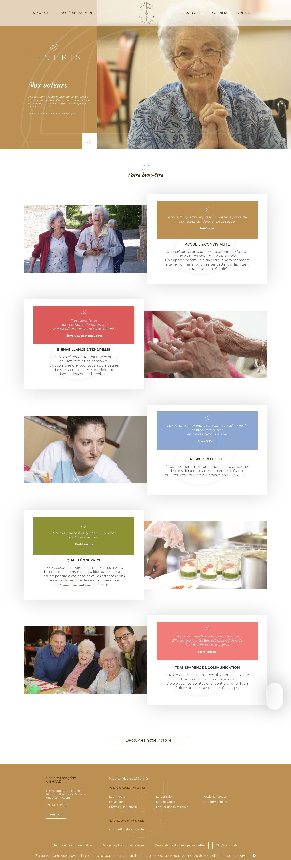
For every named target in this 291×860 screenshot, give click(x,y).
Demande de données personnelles (180, 845)
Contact (243, 13)
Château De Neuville (123, 807)
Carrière (220, 13)
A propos (41, 13)
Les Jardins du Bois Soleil (127, 829)
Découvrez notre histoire (148, 740)
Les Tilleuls (117, 796)
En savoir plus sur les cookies (123, 845)
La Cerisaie (164, 796)
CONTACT (56, 815)
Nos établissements (78, 13)
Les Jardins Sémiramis (172, 807)
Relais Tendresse (215, 796)
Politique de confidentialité (72, 845)
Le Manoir (116, 801)
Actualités (195, 13)
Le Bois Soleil (165, 801)
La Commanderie (215, 801)
